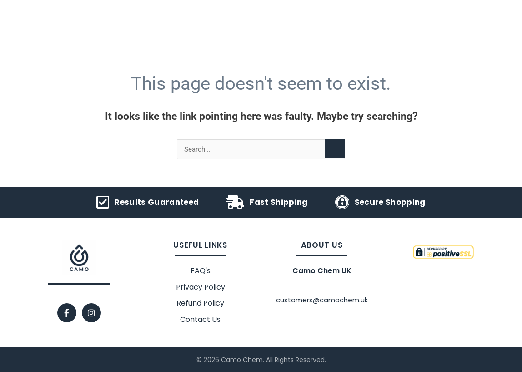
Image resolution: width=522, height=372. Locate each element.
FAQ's (201, 270)
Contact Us (200, 319)
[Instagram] (91, 312)
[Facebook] (66, 312)
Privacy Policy (200, 287)
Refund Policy (200, 303)
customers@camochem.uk (322, 300)
